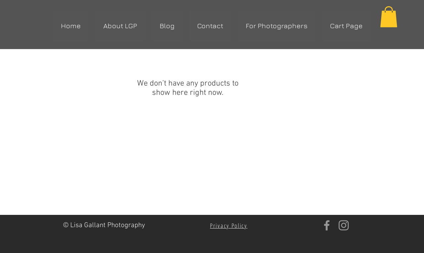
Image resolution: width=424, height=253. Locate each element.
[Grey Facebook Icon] (327, 225)
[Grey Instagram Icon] (343, 225)
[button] (389, 16)
